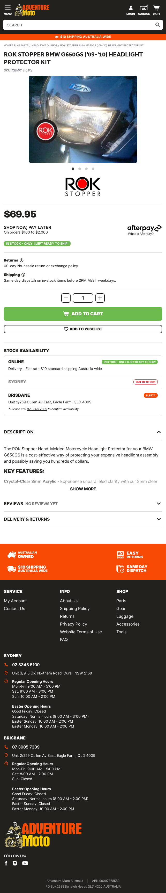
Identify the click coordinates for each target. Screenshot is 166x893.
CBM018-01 (22, 70)
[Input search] (83, 25)
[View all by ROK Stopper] (83, 186)
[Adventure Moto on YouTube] (25, 863)
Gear (121, 608)
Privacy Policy (73, 624)
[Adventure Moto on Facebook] (6, 863)
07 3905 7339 (37, 409)
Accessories (128, 624)
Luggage (124, 616)
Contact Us (14, 608)
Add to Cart (83, 313)
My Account (15, 600)
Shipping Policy (75, 608)
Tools (121, 631)
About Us (69, 600)
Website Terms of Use (81, 631)
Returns (67, 616)
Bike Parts (21, 45)
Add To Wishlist (83, 329)
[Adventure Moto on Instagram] (15, 863)
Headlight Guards (44, 45)
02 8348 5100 (26, 664)
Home (8, 45)
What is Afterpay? (141, 234)
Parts (121, 600)
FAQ (64, 639)
